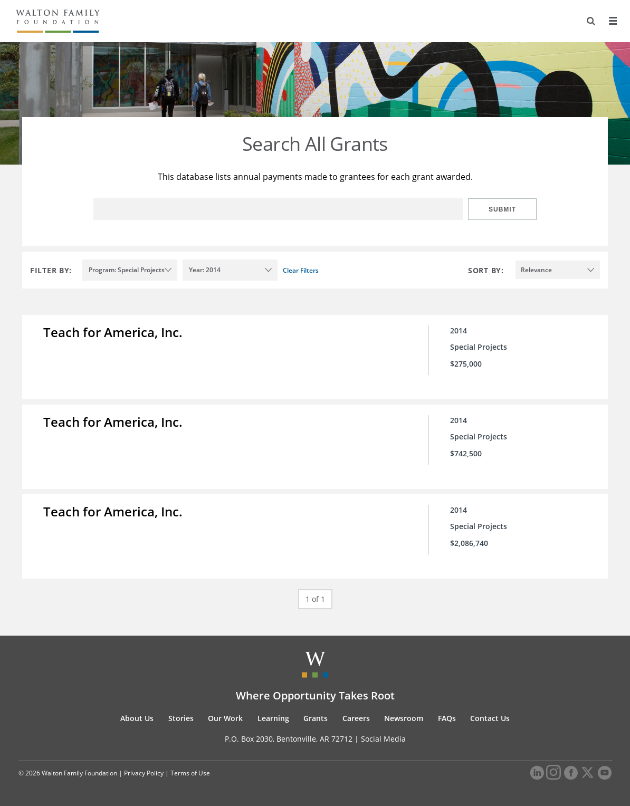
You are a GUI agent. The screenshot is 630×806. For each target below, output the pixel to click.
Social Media (383, 739)
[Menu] (612, 21)
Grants (315, 718)
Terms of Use (190, 773)
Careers (356, 718)
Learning (273, 718)
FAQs (447, 718)
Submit (502, 209)
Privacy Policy (144, 773)
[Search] (591, 21)
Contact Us (490, 718)
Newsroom (403, 718)
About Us (137, 718)
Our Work (225, 718)
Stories (181, 718)
